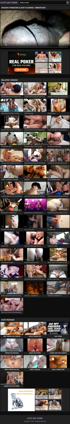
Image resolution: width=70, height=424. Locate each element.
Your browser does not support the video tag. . (35, 29)
